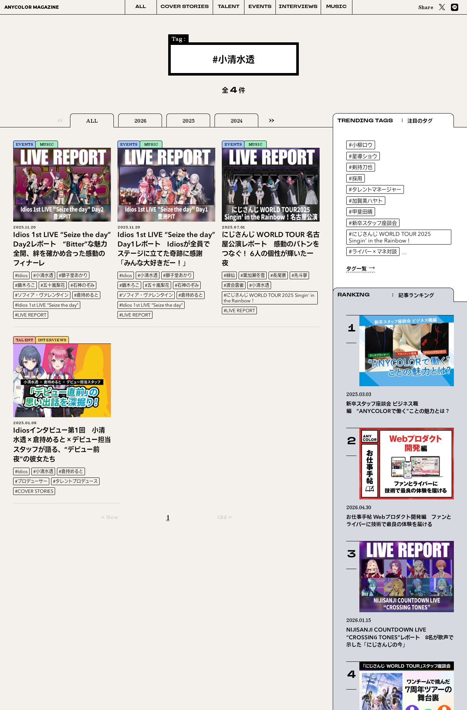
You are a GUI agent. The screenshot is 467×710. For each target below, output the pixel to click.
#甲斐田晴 (361, 211)
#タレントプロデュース (75, 481)
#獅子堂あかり (73, 275)
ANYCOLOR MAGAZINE (31, 7)
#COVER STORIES (34, 491)
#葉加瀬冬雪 (252, 275)
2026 (140, 121)
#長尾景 (278, 275)
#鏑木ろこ (25, 285)
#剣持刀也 (361, 167)
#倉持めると (86, 295)
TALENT (228, 7)
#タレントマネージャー (375, 189)
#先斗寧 (299, 275)
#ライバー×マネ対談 (373, 251)
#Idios (21, 275)
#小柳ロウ (361, 144)
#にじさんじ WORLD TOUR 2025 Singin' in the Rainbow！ (269, 298)
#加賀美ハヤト (366, 200)
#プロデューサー (31, 481)
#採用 (355, 178)
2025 (188, 121)
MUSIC (336, 7)
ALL (140, 7)
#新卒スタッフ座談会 (373, 222)
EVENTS (259, 7)
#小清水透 (43, 275)
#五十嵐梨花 (52, 285)
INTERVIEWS (298, 7)
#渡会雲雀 (234, 285)
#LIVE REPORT (30, 315)
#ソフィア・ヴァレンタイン (42, 295)
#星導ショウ (363, 156)
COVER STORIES (185, 7)
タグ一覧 (356, 268)
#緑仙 (229, 275)
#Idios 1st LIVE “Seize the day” (46, 305)
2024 (236, 121)
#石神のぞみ (82, 285)
